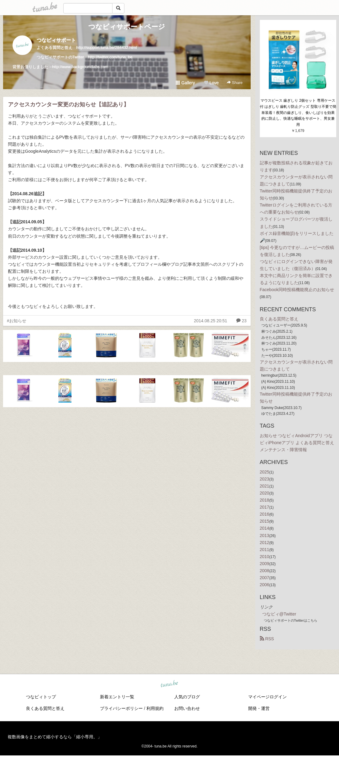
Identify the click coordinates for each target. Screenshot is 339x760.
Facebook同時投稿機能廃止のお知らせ (297, 289)
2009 (264, 563)
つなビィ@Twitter (279, 614)
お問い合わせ (187, 708)
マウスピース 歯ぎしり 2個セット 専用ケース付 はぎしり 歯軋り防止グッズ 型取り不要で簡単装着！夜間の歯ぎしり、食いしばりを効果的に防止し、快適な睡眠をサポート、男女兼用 (298, 112)
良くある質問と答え (279, 318)
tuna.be (169, 684)
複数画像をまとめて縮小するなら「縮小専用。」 (55, 736)
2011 (264, 549)
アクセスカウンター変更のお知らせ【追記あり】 (68, 104)
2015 (264, 521)
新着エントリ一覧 (117, 696)
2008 (264, 570)
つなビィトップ (41, 696)
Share (234, 82)
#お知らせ (17, 320)
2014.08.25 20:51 (210, 320)
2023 (264, 479)
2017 (264, 507)
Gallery (185, 82)
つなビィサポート (56, 40)
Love (211, 82)
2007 (264, 577)
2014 (264, 528)
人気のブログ (187, 696)
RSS (267, 638)
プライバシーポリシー (121, 708)
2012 (264, 542)
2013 (264, 535)
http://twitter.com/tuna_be (110, 57)
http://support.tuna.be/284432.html (106, 47)
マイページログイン (267, 696)
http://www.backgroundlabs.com (80, 66)
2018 (264, 500)
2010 (264, 556)
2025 (264, 472)
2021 (264, 486)
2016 (264, 514)
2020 (264, 493)
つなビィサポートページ (126, 27)
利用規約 (155, 708)
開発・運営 (259, 708)
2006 (264, 584)
